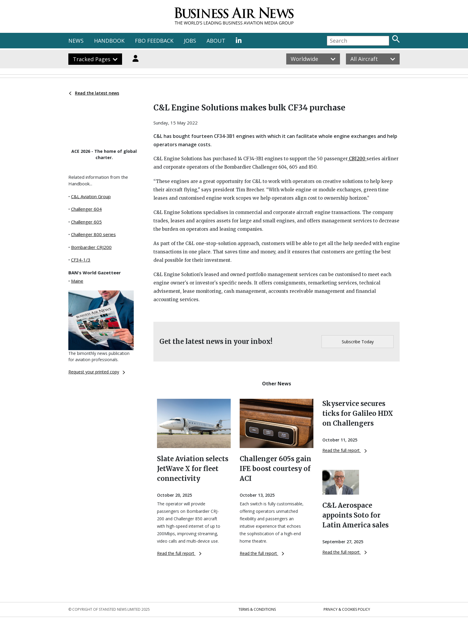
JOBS (190, 40)
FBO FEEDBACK (154, 40)
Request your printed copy (96, 372)
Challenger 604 (86, 209)
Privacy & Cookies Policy (347, 609)
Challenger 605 (86, 222)
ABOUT (216, 40)
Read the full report (179, 553)
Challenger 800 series (93, 234)
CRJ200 (357, 158)
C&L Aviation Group (91, 196)
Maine (77, 281)
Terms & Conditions (257, 609)
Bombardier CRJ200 (91, 247)
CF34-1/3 (80, 260)
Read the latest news (94, 93)
